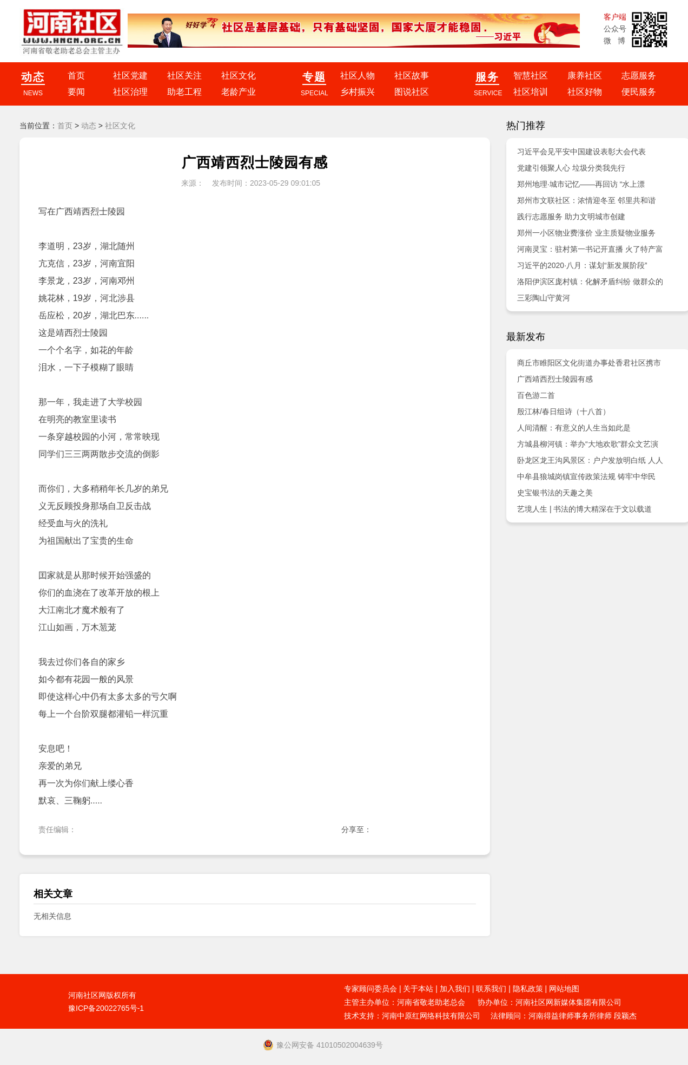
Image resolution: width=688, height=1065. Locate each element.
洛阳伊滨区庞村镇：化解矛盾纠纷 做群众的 (590, 281)
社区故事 (411, 75)
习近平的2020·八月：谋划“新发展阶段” (582, 265)
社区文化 (238, 75)
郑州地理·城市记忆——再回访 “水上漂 (581, 184)
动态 (88, 125)
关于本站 (418, 988)
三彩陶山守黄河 (543, 297)
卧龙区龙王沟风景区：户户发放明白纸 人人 (590, 460)
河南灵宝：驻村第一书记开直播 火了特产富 (590, 249)
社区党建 (130, 75)
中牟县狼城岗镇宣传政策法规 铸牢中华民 (586, 476)
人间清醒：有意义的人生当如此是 (574, 427)
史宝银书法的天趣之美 (555, 492)
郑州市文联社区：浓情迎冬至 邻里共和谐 (586, 200)
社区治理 (130, 91)
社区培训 (530, 91)
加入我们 (455, 988)
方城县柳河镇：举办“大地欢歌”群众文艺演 (587, 444)
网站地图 (564, 988)
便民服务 (638, 91)
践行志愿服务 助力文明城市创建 (571, 216)
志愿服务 (638, 75)
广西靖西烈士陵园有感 (555, 379)
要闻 (76, 91)
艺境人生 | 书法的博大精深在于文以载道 (584, 509)
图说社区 (411, 91)
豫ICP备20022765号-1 (106, 1008)
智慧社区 (530, 75)
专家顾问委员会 (370, 988)
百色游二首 (536, 395)
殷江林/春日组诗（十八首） (563, 411)
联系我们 (491, 988)
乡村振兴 (357, 91)
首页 (76, 75)
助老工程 (184, 91)
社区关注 (184, 75)
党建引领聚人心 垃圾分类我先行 (571, 168)
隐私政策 (528, 988)
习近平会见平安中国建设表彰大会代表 (581, 151)
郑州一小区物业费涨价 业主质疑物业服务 (586, 232)
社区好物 (584, 91)
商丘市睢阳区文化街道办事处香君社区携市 (589, 362)
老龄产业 (238, 91)
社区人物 (357, 75)
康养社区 (584, 75)
